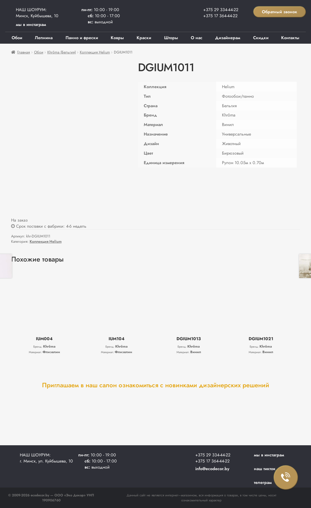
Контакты (290, 38)
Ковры (117, 38)
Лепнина (44, 38)
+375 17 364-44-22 (220, 16)
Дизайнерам (227, 38)
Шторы (171, 38)
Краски (144, 38)
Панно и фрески (82, 38)
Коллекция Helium (95, 52)
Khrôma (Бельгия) (61, 52)
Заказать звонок (286, 477)
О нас (196, 38)
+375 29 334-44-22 (220, 10)
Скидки (260, 38)
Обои (17, 38)
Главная (23, 52)
